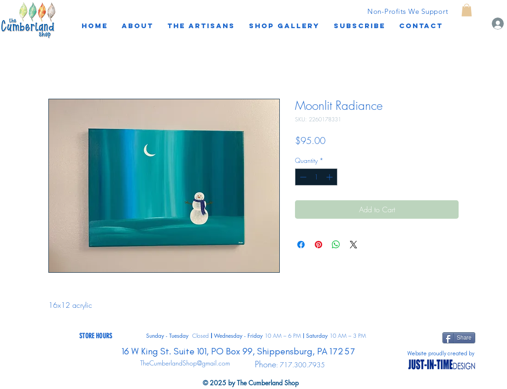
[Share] (458, 337)
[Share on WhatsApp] (336, 244)
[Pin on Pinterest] (318, 244)
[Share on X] (353, 244)
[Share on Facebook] (301, 244)
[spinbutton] (316, 177)
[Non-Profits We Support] (407, 11)
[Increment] (330, 177)
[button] (359, 25)
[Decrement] (302, 177)
